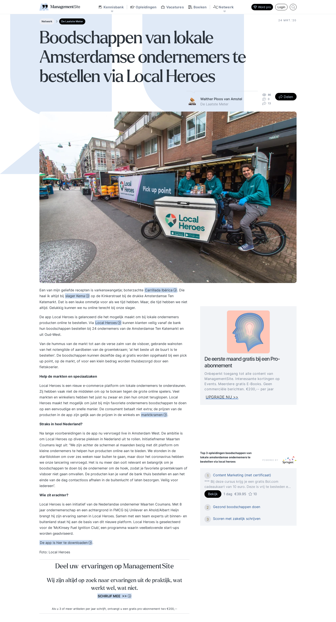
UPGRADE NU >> (224, 397)
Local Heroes (106, 323)
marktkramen (152, 415)
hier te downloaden (64, 542)
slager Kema (75, 296)
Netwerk (47, 21)
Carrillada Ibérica (158, 290)
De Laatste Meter (72, 21)
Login (281, 7)
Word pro (262, 7)
